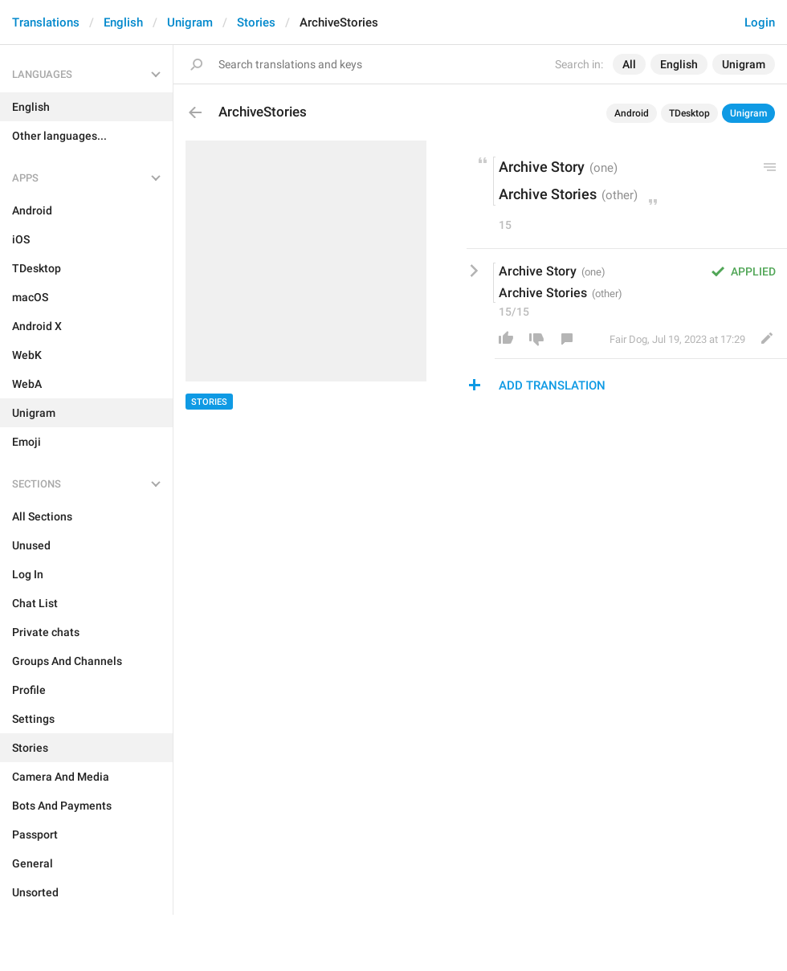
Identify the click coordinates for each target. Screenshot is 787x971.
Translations (46, 22)
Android (631, 113)
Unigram (190, 22)
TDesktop (689, 113)
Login (759, 22)
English (123, 22)
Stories (256, 22)
